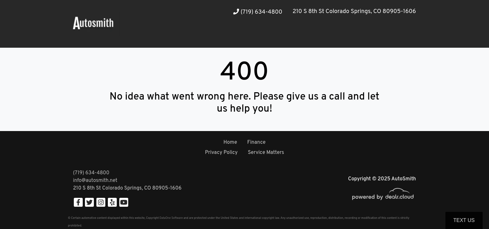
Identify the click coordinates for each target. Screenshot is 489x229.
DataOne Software (171, 218)
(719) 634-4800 (257, 12)
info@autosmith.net (95, 180)
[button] (159, 35)
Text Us (464, 220)
